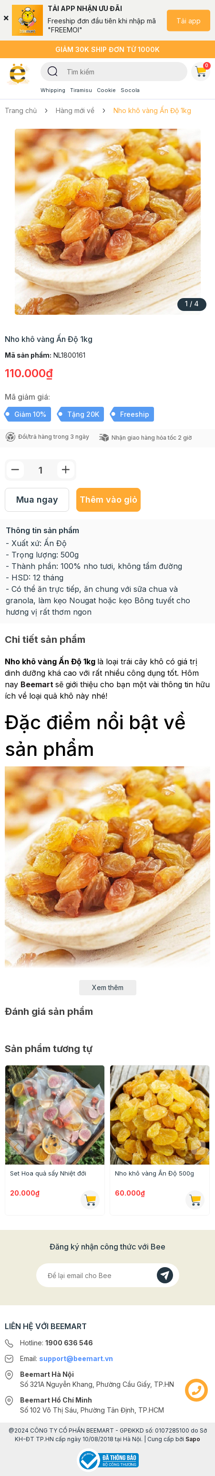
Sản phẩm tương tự (48, 1048)
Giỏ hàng (202, 69)
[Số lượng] (40, 470)
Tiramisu (81, 90)
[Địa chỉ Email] (107, 1275)
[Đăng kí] (165, 1275)
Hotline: (56, 1343)
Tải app (188, 20)
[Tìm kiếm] (53, 70)
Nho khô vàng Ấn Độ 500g (154, 1173)
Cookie (106, 90)
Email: (66, 1358)
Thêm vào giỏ (108, 500)
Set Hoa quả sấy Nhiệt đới (48, 1173)
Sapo (192, 1439)
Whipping (53, 90)
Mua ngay (37, 500)
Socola (130, 90)
